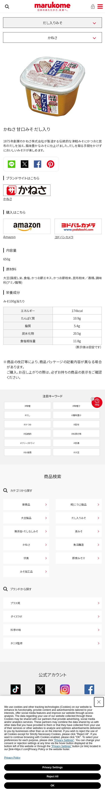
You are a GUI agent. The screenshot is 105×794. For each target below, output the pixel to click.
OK (53, 785)
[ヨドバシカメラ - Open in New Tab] (78, 237)
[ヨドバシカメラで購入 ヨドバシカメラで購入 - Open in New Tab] (78, 226)
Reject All (52, 776)
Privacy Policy (12, 757)
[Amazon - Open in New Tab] (26, 237)
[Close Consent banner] (99, 702)
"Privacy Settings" (64, 740)
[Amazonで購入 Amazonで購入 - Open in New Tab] (26, 226)
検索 (7, 6)
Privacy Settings (52, 767)
